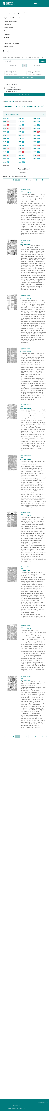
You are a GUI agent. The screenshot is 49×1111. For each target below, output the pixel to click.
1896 (34, 159)
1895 (34, 155)
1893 (34, 148)
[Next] (47, 180)
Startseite (6, 13)
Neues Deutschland (12, 75)
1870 (19, 118)
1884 (34, 118)
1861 (4, 135)
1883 (19, 162)
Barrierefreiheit (16, 1105)
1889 (34, 135)
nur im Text (31, 73)
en (44, 13)
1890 (34, 138)
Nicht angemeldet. (43, 1102)
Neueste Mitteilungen (12, 88)
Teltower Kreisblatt (11, 91)
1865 (4, 148)
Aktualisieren (24, 172)
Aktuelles (7, 34)
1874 (19, 132)
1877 (19, 142)
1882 (19, 159)
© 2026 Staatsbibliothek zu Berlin (16, 1108)
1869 (4, 162)
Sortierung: (6, 165)
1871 (19, 121)
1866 (4, 152)
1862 (4, 138)
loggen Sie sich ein (9, 101)
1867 (4, 155)
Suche (12, 13)
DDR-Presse (7, 24)
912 (36, 180)
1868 (4, 159)
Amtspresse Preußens (10, 21)
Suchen (42, 61)
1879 (19, 148)
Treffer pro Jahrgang (12, 114)
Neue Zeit (9, 73)
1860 (4, 132)
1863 (4, 142)
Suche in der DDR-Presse (24, 77)
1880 (19, 152)
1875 (19, 135)
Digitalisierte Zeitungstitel (11, 18)
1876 (19, 138)
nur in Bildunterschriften (35, 75)
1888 (34, 132)
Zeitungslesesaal (9, 46)
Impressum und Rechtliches (21, 1102)
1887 (34, 128)
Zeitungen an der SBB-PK (11, 43)
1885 (34, 121)
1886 (34, 125)
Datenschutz (8, 1102)
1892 (34, 145)
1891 (34, 142)
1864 (4, 145)
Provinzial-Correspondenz (13, 89)
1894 (34, 152)
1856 (4, 118)
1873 (19, 128)
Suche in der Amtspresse (24, 94)
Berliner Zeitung (11, 71)
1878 (19, 145)
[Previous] (5, 180)
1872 (19, 125)
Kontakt (6, 37)
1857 (4, 121)
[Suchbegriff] (21, 61)
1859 (4, 128)
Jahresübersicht (8, 27)
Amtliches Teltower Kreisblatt (11, 85)
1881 (19, 155)
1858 (4, 125)
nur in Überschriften (34, 71)
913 (42, 180)
